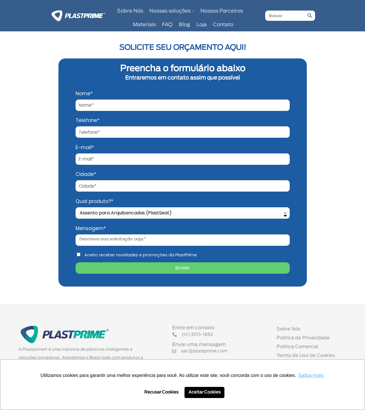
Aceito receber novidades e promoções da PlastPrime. (141, 255)
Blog (184, 24)
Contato (223, 24)
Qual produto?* (94, 201)
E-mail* (85, 147)
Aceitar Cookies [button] (204, 392)
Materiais (144, 24)
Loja (201, 24)
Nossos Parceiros (221, 11)
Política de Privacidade (303, 338)
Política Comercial (298, 346)
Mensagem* (91, 228)
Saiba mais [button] (311, 375)
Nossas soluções (171, 11)
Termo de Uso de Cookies (306, 355)
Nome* (84, 93)
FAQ (167, 24)
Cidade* (86, 174)
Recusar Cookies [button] (161, 392)
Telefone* (88, 120)
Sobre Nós (130, 11)
